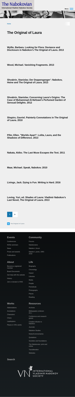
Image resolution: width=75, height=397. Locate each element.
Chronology (33, 269)
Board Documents (13, 271)
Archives (32, 307)
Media (31, 280)
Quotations (32, 337)
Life (31, 262)
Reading (32, 297)
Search (11, 359)
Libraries (32, 276)
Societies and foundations (38, 341)
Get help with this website (16, 275)
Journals (32, 327)
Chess (9, 318)
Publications (11, 255)
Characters (11, 314)
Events (11, 237)
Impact (31, 273)
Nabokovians (33, 245)
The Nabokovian (17, 4)
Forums (31, 241)
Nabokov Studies (35, 330)
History (9, 278)
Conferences (11, 241)
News (9, 248)
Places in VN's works (14, 325)
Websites (32, 353)
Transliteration (34, 349)
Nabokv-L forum (34, 248)
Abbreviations (12, 307)
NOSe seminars (12, 245)
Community (35, 237)
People (31, 283)
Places (31, 294)
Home (9, 24)
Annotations (11, 311)
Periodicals (32, 287)
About (10, 262)
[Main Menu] (68, 9)
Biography (32, 266)
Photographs (33, 290)
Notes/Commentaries (36, 334)
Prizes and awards (13, 252)
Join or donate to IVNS (15, 282)
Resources (35, 303)
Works (10, 303)
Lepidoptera (11, 321)
